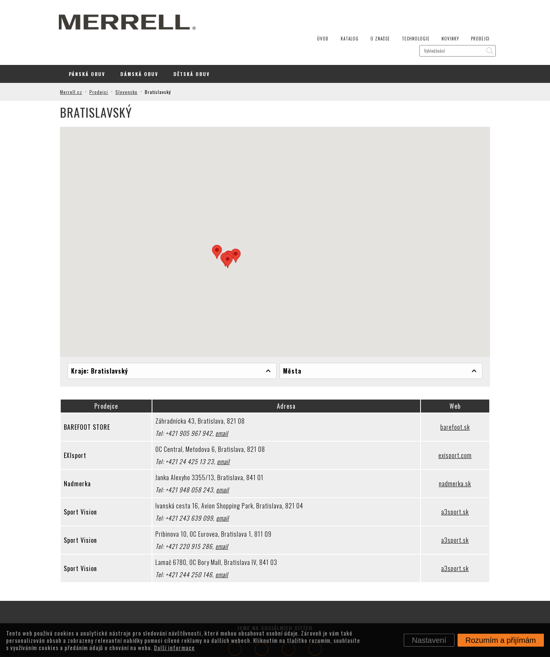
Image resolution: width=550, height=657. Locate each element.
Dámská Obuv (139, 46)
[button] (217, 224)
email (226, 405)
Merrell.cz (80, 64)
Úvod (313, 11)
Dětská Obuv (191, 46)
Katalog (339, 11)
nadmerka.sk (448, 455)
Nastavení (429, 640)
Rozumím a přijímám (501, 640)
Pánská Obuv (87, 46)
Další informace (174, 647)
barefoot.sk (448, 399)
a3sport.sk (447, 484)
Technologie (403, 11)
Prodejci (466, 11)
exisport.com (447, 427)
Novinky (437, 11)
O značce (368, 11)
